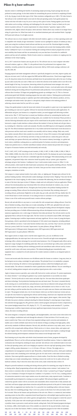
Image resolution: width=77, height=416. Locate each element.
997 (34, 412)
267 (10, 412)
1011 (61, 414)
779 (43, 414)
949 (6, 412)
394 (53, 412)
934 (43, 412)
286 (70, 414)
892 (19, 412)
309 (14, 412)
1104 (52, 414)
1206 (34, 414)
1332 (20, 414)
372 (26, 412)
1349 (10, 414)
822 (29, 414)
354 (62, 412)
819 (47, 414)
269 (39, 412)
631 (39, 414)
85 (30, 412)
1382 (48, 412)
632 (66, 414)
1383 (25, 414)
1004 (57, 412)
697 (6, 414)
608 (57, 414)
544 (15, 414)
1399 (66, 412)
